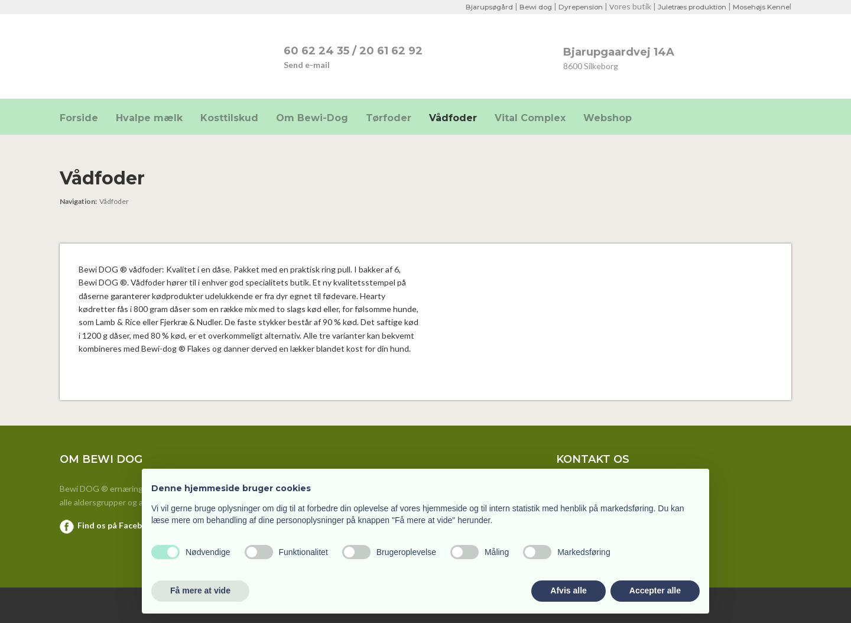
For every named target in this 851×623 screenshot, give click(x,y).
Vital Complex (530, 118)
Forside (79, 118)
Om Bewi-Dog (312, 118)
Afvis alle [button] (568, 590)
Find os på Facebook (117, 525)
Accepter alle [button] (655, 590)
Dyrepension (572, 6)
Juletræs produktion (687, 6)
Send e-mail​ (307, 65)
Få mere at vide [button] (200, 590)
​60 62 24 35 (316, 50)
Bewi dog (525, 6)
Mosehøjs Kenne (760, 6)
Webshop (607, 118)
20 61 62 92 (391, 50)
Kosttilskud (229, 118)
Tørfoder (388, 118)
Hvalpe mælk (149, 118)
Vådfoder (453, 118)
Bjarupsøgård (477, 6)
